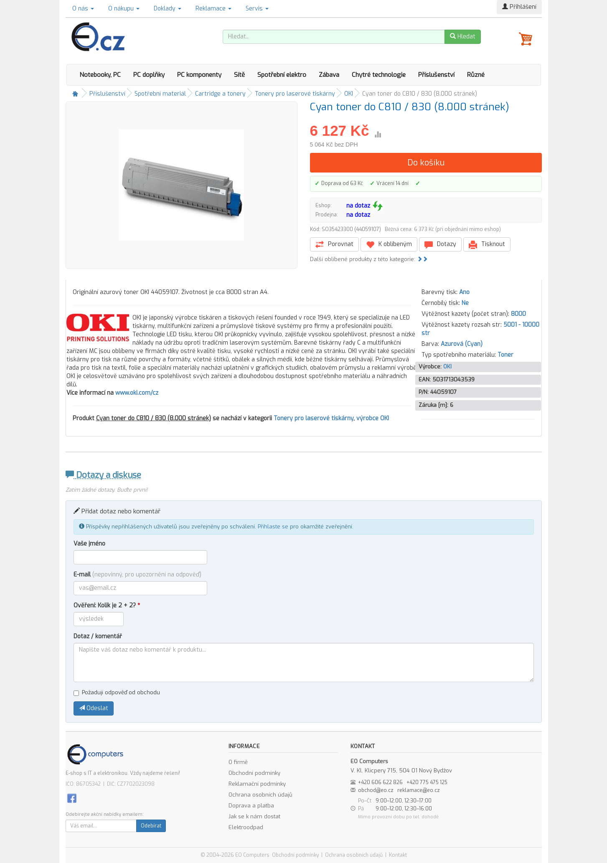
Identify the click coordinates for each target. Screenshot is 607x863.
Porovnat (334, 244)
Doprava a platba (251, 805)
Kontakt (398, 855)
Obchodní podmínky (254, 773)
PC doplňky (149, 75)
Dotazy (440, 244)
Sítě (239, 75)
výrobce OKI (372, 418)
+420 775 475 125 (426, 782)
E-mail (137, 575)
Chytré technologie (379, 75)
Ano (464, 292)
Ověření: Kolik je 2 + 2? (107, 605)
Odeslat (93, 708)
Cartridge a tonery (220, 94)
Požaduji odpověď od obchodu (117, 692)
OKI (348, 94)
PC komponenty (199, 75)
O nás (83, 9)
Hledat (462, 37)
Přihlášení (519, 7)
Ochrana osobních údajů (260, 794)
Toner (505, 355)
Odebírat (151, 825)
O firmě (238, 762)
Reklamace (213, 9)
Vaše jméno (89, 544)
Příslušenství (436, 75)
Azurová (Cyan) (462, 344)
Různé (476, 75)
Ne (465, 303)
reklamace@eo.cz (418, 790)
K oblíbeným (389, 244)
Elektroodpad (246, 827)
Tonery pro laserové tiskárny (295, 94)
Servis (257, 9)
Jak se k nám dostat (254, 816)
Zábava (329, 75)
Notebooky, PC (100, 75)
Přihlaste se (273, 526)
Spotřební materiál (160, 94)
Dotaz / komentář (98, 636)
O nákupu (124, 9)
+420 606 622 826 (380, 782)
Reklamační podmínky (257, 783)
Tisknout (487, 244)
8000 (518, 314)
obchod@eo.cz (376, 790)
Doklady (167, 9)
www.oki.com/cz (136, 393)
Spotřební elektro (281, 75)
